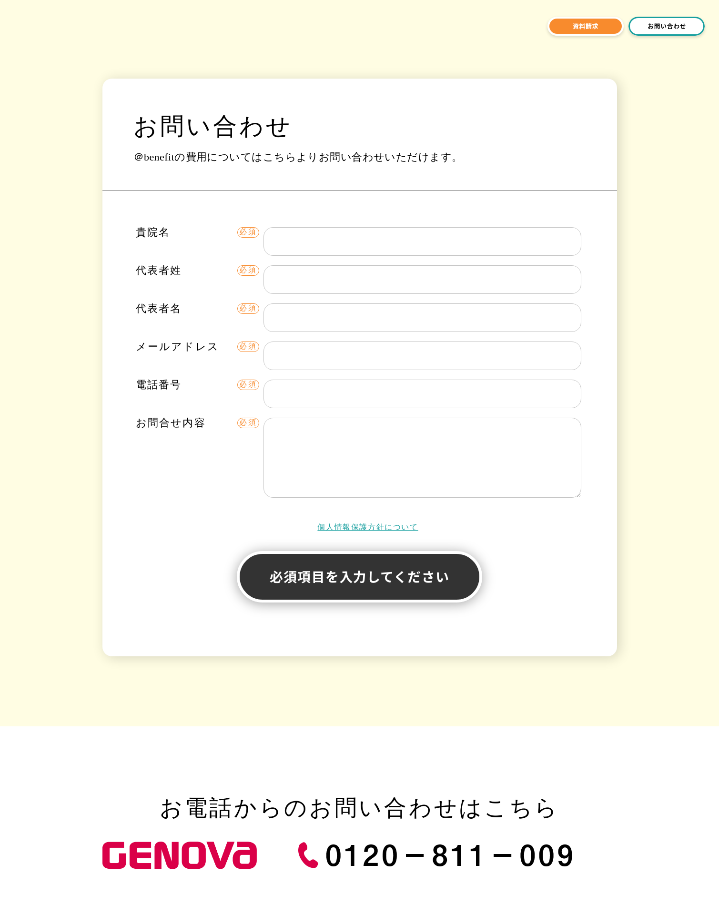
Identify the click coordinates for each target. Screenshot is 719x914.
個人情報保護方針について (367, 527)
